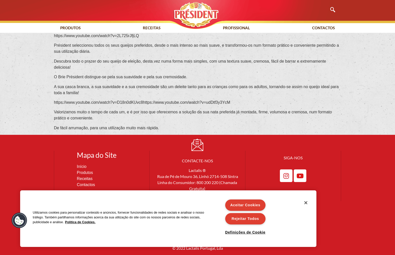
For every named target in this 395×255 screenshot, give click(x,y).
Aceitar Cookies (245, 205)
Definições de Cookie (245, 232)
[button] (19, 220)
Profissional (236, 28)
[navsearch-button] (330, 10)
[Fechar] (305, 202)
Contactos (323, 28)
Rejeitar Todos (245, 219)
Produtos (70, 28)
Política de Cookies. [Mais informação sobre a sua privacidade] (80, 222)
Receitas (151, 28)
